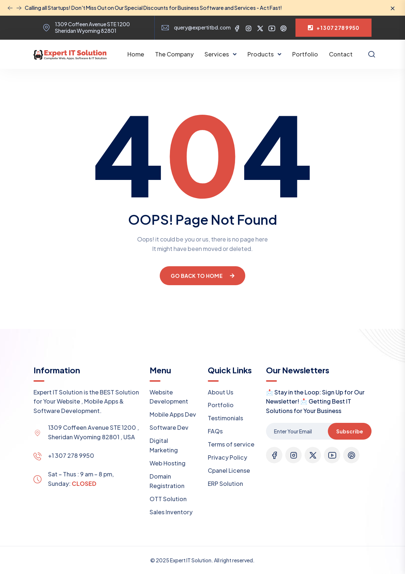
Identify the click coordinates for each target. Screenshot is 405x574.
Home (135, 54)
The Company (174, 54)
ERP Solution (225, 483)
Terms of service (231, 444)
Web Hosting (168, 463)
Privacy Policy (227, 457)
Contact (341, 54)
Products (261, 54)
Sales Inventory (171, 512)
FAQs (215, 431)
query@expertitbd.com (202, 27)
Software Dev (169, 427)
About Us (220, 392)
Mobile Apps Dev (173, 414)
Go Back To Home (202, 275)
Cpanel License (229, 470)
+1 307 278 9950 (71, 455)
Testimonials (225, 418)
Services (217, 54)
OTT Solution (168, 499)
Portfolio (305, 54)
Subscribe (349, 431)
